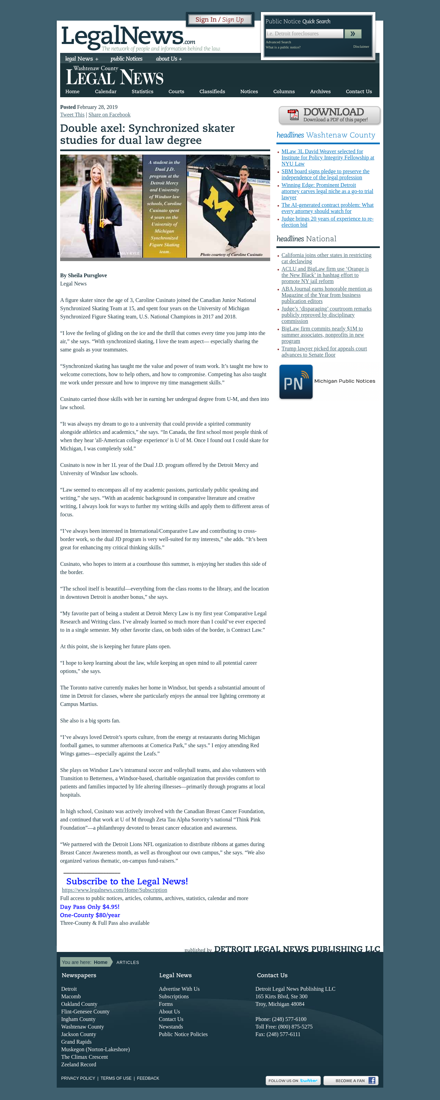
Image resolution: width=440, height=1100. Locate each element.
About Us (169, 1011)
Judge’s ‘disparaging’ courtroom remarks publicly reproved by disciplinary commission (327, 315)
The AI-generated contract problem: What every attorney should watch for (328, 208)
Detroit (69, 989)
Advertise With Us (179, 989)
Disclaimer (361, 46)
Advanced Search (278, 42)
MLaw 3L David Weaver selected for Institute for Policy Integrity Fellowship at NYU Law (328, 157)
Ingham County (78, 1019)
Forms (166, 1004)
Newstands (171, 1027)
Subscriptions (174, 996)
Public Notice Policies (183, 1034)
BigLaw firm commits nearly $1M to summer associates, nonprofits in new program (323, 335)
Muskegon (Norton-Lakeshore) (95, 1049)
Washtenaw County (82, 1027)
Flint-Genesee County (85, 1011)
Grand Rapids (76, 1042)
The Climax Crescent (84, 1057)
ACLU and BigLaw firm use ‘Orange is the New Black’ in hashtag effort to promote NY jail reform (325, 275)
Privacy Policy (78, 1078)
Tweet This (72, 114)
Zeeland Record (78, 1064)
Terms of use (116, 1078)
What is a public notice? (283, 47)
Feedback (148, 1078)
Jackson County (78, 1034)
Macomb (71, 996)
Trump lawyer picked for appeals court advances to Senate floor (324, 352)
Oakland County (79, 1004)
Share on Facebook (109, 114)
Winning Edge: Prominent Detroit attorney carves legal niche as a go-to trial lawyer (327, 191)
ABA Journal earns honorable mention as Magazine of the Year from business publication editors (327, 295)
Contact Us (171, 1019)
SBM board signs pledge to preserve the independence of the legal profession (326, 174)
